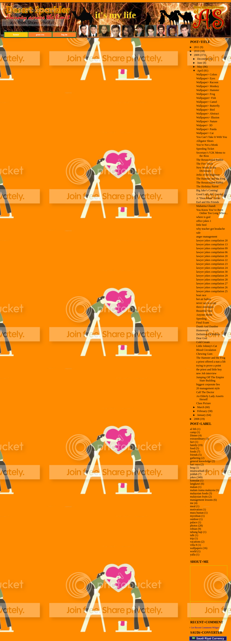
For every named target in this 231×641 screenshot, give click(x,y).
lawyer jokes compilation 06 (212, 252)
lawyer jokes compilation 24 (212, 267)
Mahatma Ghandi (206, 206)
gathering (195, 458)
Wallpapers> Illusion (207, 117)
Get (193, 627)
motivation (196, 509)
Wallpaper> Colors (206, 74)
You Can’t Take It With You (211, 137)
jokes (193, 477)
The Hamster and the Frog (210, 178)
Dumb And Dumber (207, 326)
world (193, 551)
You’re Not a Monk (207, 144)
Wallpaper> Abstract (207, 113)
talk (192, 535)
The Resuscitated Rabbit (209, 159)
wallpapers (196, 548)
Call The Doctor (205, 392)
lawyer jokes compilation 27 (212, 283)
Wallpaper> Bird (205, 109)
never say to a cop (206, 303)
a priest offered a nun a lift (210, 361)
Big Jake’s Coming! (207, 190)
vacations (195, 541)
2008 (196, 419)
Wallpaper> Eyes (205, 78)
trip (192, 538)
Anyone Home (204, 314)
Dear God (201, 338)
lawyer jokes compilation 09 (212, 248)
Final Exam (202, 322)
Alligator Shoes (205, 141)
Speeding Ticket (205, 148)
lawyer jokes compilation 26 (212, 287)
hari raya (195, 464)
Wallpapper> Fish (206, 98)
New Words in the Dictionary (206, 169)
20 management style (208, 388)
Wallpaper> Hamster (207, 90)
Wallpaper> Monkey (207, 86)
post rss (40, 34)
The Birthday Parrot (207, 186)
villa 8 (193, 545)
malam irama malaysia (202, 490)
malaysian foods (199, 493)
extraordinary (197, 438)
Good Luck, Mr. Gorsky (209, 194)
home (16, 34)
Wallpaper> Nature (206, 121)
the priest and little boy (209, 369)
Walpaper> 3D (204, 125)
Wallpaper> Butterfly (208, 105)
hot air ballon (203, 299)
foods (193, 451)
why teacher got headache (210, 228)
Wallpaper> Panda (206, 129)
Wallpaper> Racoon (207, 82)
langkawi (195, 483)
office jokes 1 (203, 221)
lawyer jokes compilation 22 (212, 260)
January (201, 415)
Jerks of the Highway (208, 174)
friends (194, 454)
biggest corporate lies (208, 384)
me (191, 503)
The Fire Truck (204, 163)
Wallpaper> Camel (206, 101)
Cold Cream (203, 342)
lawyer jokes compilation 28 (212, 279)
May (199, 66)
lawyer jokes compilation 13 (212, 244)
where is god (203, 217)
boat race (201, 295)
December (202, 58)
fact (192, 442)
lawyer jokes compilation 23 (212, 264)
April (200, 70)
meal (192, 506)
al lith (193, 429)
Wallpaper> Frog (205, 94)
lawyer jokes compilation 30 (212, 271)
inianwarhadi (197, 470)
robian (193, 528)
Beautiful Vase (204, 310)
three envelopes (205, 307)
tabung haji (196, 532)
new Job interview (206, 373)
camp (193, 432)
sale (198, 232)
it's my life (115, 15)
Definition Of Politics (208, 334)
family (193, 445)
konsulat (194, 480)
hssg (192, 467)
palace (193, 522)
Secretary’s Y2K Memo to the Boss (210, 154)
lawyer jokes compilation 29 (212, 275)
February (202, 411)
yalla (192, 554)
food (192, 448)
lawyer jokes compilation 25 (212, 291)
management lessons (201, 499)
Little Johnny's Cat (206, 346)
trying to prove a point (208, 365)
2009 (196, 55)
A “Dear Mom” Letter (208, 198)
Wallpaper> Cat (205, 133)
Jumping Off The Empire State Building (210, 379)
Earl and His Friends (207, 202)
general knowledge (200, 461)
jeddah (193, 474)
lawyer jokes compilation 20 (212, 240)
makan (193, 487)
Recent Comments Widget (207, 627)
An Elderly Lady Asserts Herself (209, 398)
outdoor (194, 519)
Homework (202, 330)
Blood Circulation (206, 350)
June (199, 62)
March (200, 407)
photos (193, 525)
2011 (196, 47)
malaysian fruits (199, 496)
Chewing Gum (204, 353)
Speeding (201, 318)
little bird (201, 224)
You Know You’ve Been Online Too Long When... (212, 211)
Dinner (194, 435)
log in (64, 34)
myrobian (195, 516)
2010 (196, 51)
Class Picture (203, 403)
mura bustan (197, 512)
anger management (206, 236)
